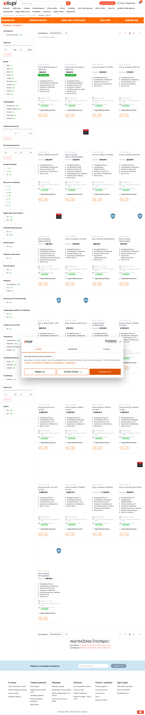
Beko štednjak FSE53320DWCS (44, 574)
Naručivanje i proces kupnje (61, 690)
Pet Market (36, 12)
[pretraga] (68, 3)
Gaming (27, 8)
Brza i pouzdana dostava (82, 686)
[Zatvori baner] (120, 341)
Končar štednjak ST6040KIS (103, 155)
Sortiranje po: (43, 33)
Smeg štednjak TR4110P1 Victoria (48, 488)
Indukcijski (10, 115)
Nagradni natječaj (14, 697)
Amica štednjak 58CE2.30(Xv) (130, 487)
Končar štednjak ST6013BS (75, 239)
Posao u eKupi (13, 693)
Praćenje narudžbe (107, 3)
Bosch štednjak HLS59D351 (102, 487)
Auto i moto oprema (85, 8)
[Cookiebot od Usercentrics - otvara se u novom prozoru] (107, 341)
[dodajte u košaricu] (43, 115)
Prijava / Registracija (126, 3)
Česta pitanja (34, 686)
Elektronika (17, 8)
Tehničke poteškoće (37, 695)
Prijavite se (118, 666)
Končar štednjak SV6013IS (48, 155)
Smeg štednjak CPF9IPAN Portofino (129, 324)
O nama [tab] (106, 349)
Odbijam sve (40, 372)
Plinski (9, 112)
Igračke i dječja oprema (126, 8)
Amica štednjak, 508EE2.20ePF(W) (44, 240)
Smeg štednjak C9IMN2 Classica (74, 408)
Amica (9, 69)
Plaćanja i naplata (58, 686)
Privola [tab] (38, 349)
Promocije (47, 12)
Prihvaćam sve (105, 372)
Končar (9, 88)
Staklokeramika (12, 109)
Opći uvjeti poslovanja (124, 686)
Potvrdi (7, 55)
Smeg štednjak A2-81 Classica (46, 408)
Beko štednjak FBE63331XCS (76, 323)
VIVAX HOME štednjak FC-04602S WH (75, 68)
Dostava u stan (79, 690)
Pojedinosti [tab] (72, 349)
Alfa (8, 65)
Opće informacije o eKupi (17, 686)
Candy (9, 78)
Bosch (9, 75)
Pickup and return (101, 700)
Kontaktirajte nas (123, 693)
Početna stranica (8, 15)
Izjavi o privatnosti (34, 363)
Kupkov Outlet (59, 12)
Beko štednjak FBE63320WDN (124, 240)
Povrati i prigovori (101, 686)
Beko (8, 72)
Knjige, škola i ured (22, 12)
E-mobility (71, 8)
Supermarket (8, 12)
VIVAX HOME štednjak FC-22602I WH (48, 68)
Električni (10, 118)
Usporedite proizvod (46, 110)
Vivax (8, 94)
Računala (6, 8)
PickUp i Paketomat (80, 693)
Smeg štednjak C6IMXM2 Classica (129, 408)
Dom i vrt (111, 8)
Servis (97, 697)
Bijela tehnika (32, 15)
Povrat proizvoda (101, 690)
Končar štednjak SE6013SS (129, 67)
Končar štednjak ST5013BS (102, 67)
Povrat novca (99, 693)
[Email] (93, 666)
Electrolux (10, 81)
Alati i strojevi (100, 8)
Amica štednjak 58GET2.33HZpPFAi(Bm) (74, 156)
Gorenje (9, 84)
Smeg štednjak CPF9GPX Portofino (101, 408)
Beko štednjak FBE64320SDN (103, 239)
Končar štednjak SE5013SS (129, 155)
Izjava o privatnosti (123, 690)
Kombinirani (11, 106)
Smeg (9, 91)
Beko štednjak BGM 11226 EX (48, 324)
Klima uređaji (52, 8)
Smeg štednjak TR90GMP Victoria (75, 488)
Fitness (62, 8)
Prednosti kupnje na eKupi (17, 690)
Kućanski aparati (38, 8)
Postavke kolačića (72, 372)
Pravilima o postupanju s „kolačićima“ (59, 363)
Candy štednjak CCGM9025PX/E (98, 324)
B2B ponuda (71, 12)
